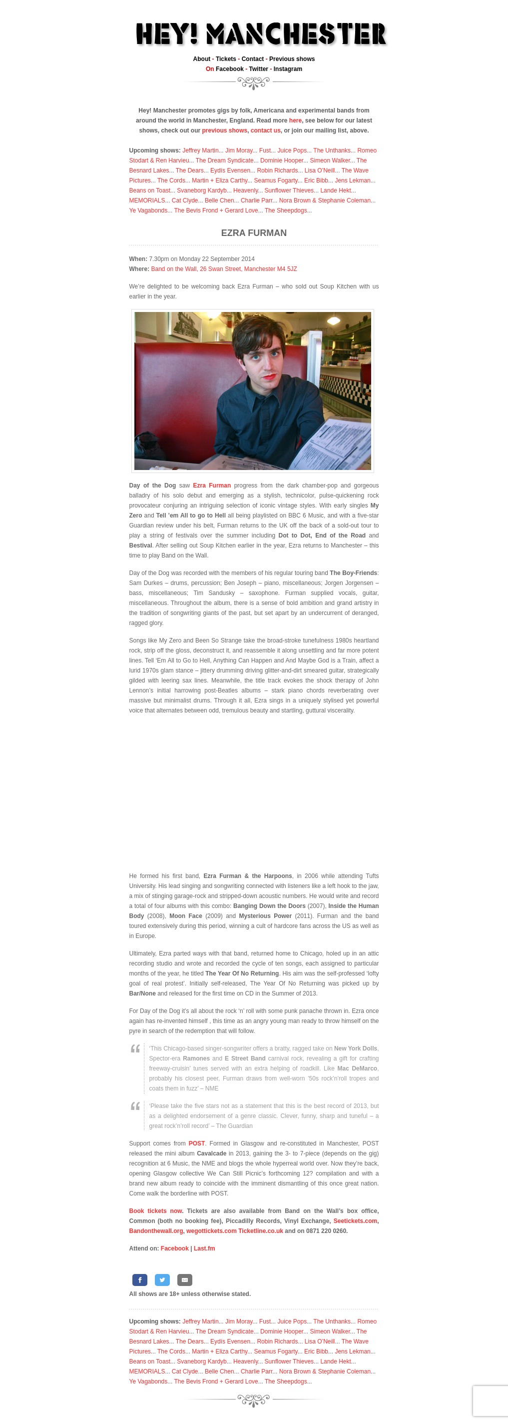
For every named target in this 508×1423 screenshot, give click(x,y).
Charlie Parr (256, 200)
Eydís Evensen (230, 170)
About (202, 59)
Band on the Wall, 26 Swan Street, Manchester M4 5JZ (224, 269)
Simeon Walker (330, 160)
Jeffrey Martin (200, 150)
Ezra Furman (254, 233)
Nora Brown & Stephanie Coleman (325, 200)
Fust (265, 150)
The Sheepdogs (286, 210)
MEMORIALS (147, 200)
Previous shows (292, 59)
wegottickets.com (211, 1231)
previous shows (224, 130)
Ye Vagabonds (148, 210)
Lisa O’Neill (320, 170)
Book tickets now (155, 1211)
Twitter (258, 69)
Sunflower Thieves (289, 190)
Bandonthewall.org (156, 1231)
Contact (253, 59)
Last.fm (204, 1248)
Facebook (230, 69)
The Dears (190, 170)
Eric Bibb (316, 180)
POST (197, 1143)
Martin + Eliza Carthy (219, 180)
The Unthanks (332, 150)
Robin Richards (277, 170)
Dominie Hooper (281, 160)
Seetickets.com (355, 1221)
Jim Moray (238, 150)
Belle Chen (219, 200)
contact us (266, 130)
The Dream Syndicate (225, 160)
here (295, 120)
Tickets (226, 59)
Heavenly (245, 190)
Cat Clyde (185, 200)
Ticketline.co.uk (260, 1231)
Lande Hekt (335, 190)
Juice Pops (292, 150)
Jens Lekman (352, 180)
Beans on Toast (150, 190)
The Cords (171, 180)
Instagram (288, 69)
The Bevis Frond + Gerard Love (216, 210)
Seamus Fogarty (276, 180)
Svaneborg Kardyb (201, 190)
